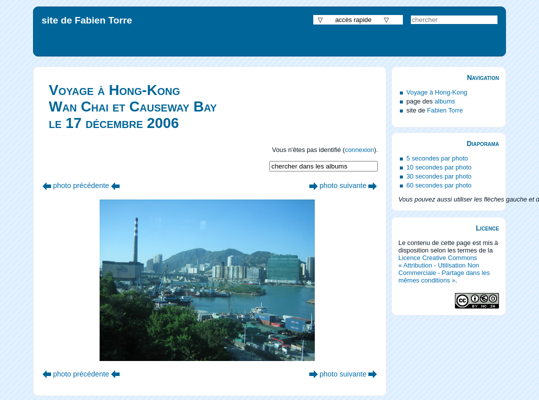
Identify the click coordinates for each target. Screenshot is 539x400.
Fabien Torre (445, 110)
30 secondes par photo (438, 176)
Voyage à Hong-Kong (436, 92)
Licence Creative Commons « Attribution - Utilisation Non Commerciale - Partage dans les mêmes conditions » (444, 269)
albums (444, 101)
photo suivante (343, 186)
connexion (359, 150)
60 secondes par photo (438, 185)
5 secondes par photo (437, 158)
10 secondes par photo (438, 167)
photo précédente (81, 186)
